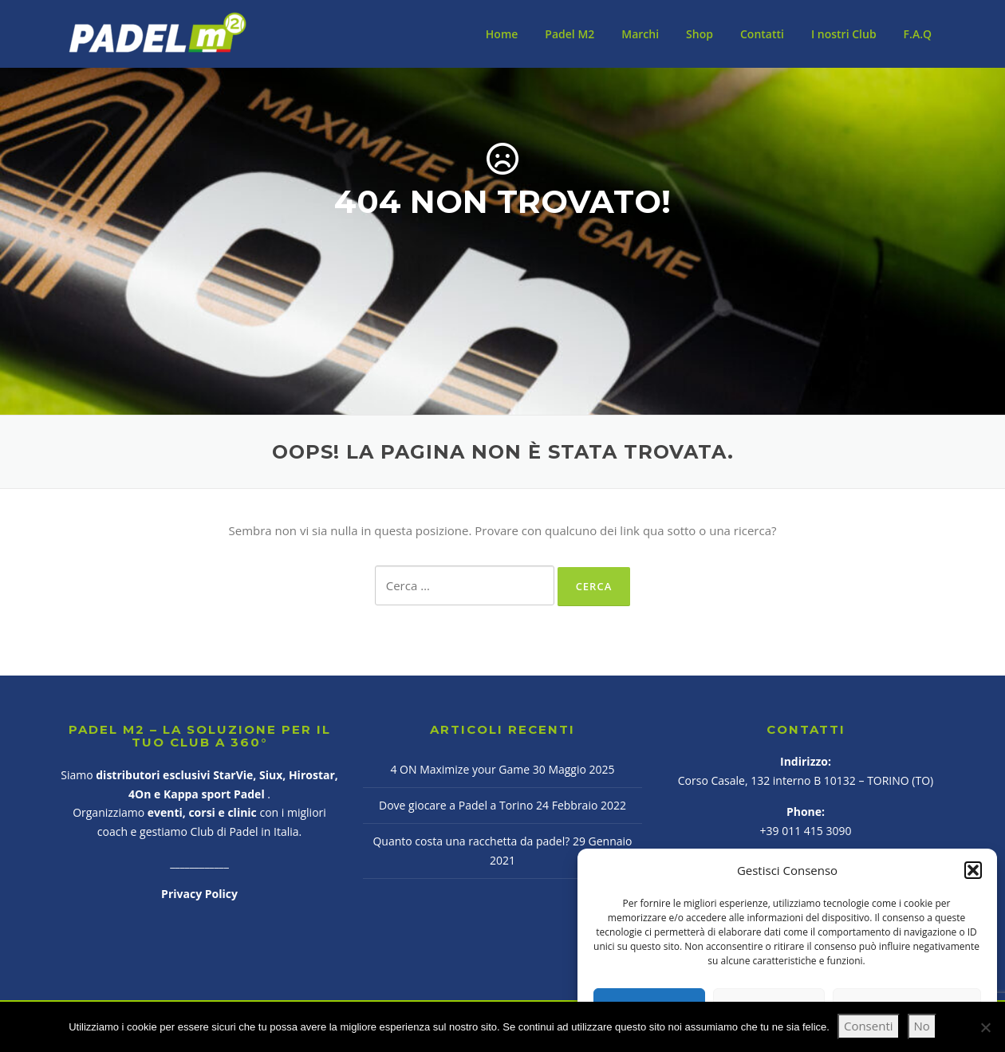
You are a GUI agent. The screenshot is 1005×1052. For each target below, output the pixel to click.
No (922, 1026)
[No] (985, 1027)
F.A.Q (918, 33)
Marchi (640, 33)
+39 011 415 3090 (806, 830)
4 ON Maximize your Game (460, 769)
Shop (699, 33)
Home (502, 33)
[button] (973, 870)
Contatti (762, 33)
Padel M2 (569, 33)
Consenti (868, 1026)
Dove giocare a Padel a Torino (456, 805)
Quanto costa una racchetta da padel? (471, 841)
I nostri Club (844, 33)
